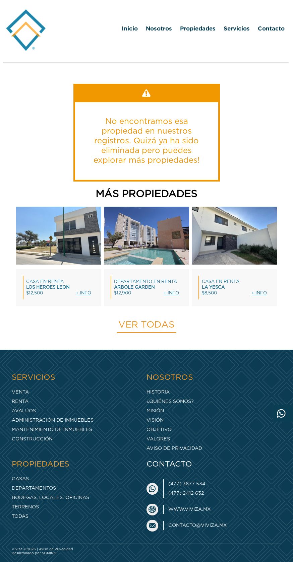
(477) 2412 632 (186, 493)
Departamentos (34, 488)
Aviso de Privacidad (174, 448)
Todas (20, 516)
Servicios (237, 28)
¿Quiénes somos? (170, 401)
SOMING (49, 553)
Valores (158, 438)
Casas (20, 478)
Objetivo (159, 429)
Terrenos (25, 506)
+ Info (83, 293)
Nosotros (159, 28)
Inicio (130, 28)
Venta (20, 392)
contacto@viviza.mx (197, 525)
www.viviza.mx (189, 509)
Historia (158, 392)
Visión (155, 420)
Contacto (271, 28)
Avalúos (24, 410)
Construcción (32, 438)
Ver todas (146, 325)
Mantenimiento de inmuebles (52, 429)
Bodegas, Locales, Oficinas (50, 497)
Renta (20, 401)
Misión (155, 410)
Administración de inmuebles (53, 420)
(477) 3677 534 (187, 483)
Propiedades (198, 28)
